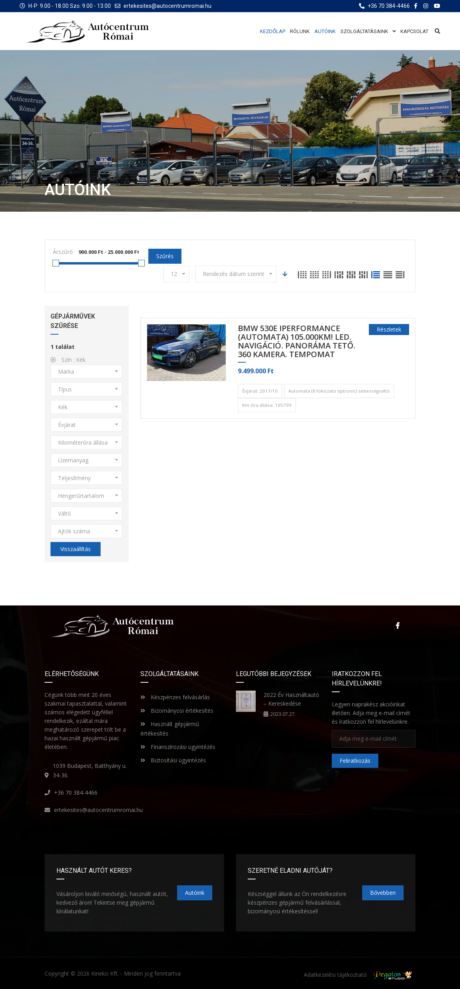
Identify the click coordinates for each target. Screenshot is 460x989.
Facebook (398, 625)
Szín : (68, 359)
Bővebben (383, 892)
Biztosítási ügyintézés (173, 760)
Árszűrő (63, 251)
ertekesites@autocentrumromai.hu (167, 6)
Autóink (194, 892)
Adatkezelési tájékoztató (335, 974)
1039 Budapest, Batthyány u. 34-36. (90, 770)
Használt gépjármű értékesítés (169, 728)
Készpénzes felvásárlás (175, 697)
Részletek (389, 329)
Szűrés (165, 256)
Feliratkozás (355, 760)
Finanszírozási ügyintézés (177, 747)
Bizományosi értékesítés (176, 710)
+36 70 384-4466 (75, 792)
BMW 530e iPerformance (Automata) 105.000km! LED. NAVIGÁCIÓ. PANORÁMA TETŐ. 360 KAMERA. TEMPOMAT (296, 341)
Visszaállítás (75, 549)
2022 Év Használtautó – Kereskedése (291, 699)
